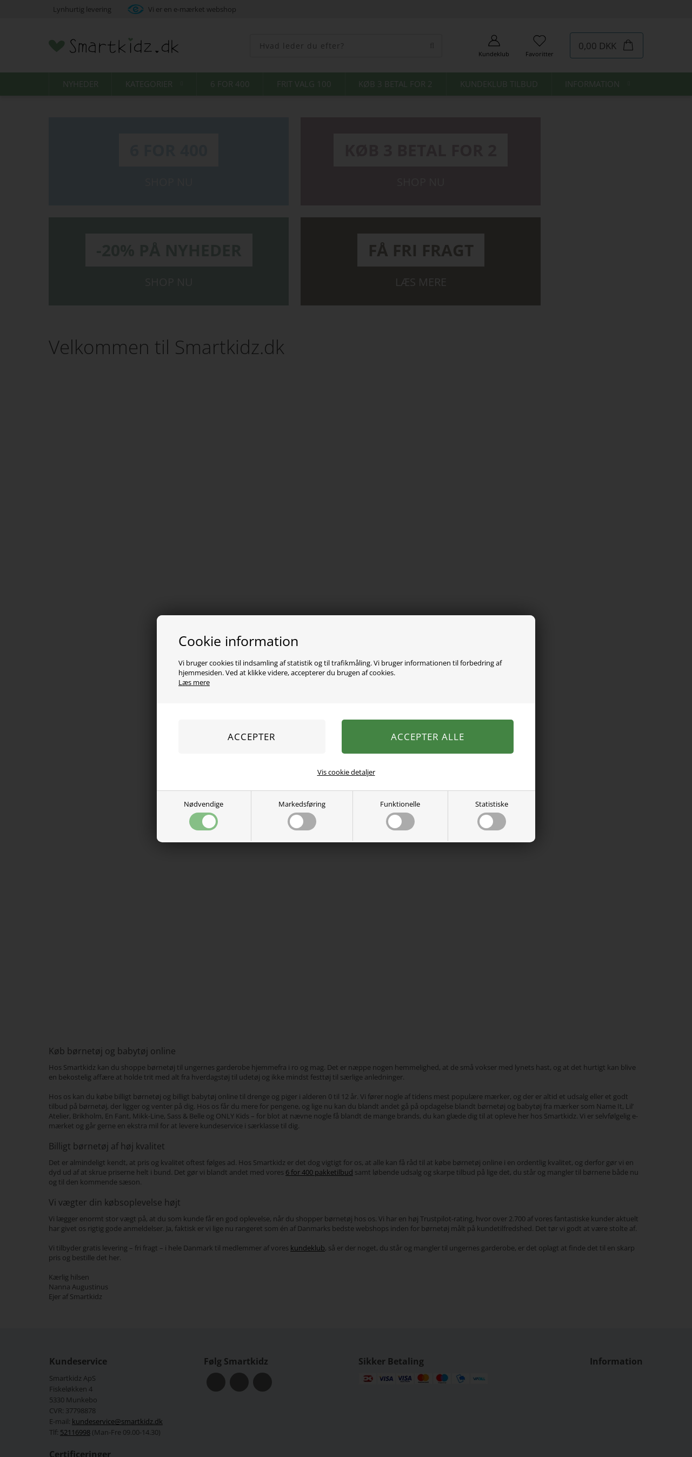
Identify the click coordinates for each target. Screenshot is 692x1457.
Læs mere (194, 682)
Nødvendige (203, 814)
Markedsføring (301, 814)
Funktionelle (400, 814)
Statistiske (491, 814)
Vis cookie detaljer (346, 772)
